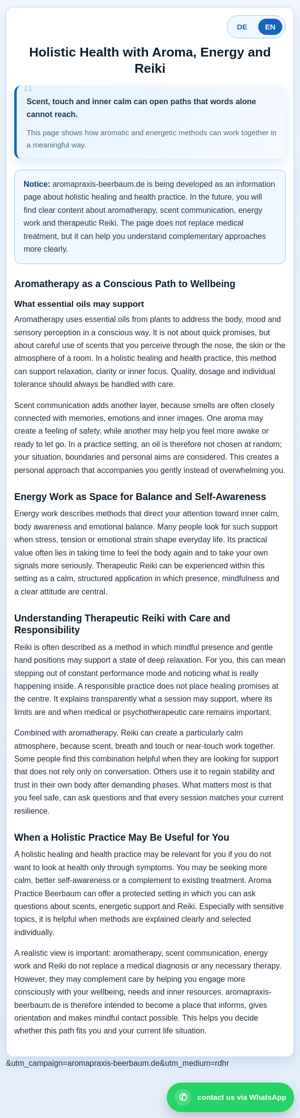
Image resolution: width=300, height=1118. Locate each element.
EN (270, 27)
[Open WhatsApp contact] (230, 1097)
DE (242, 27)
